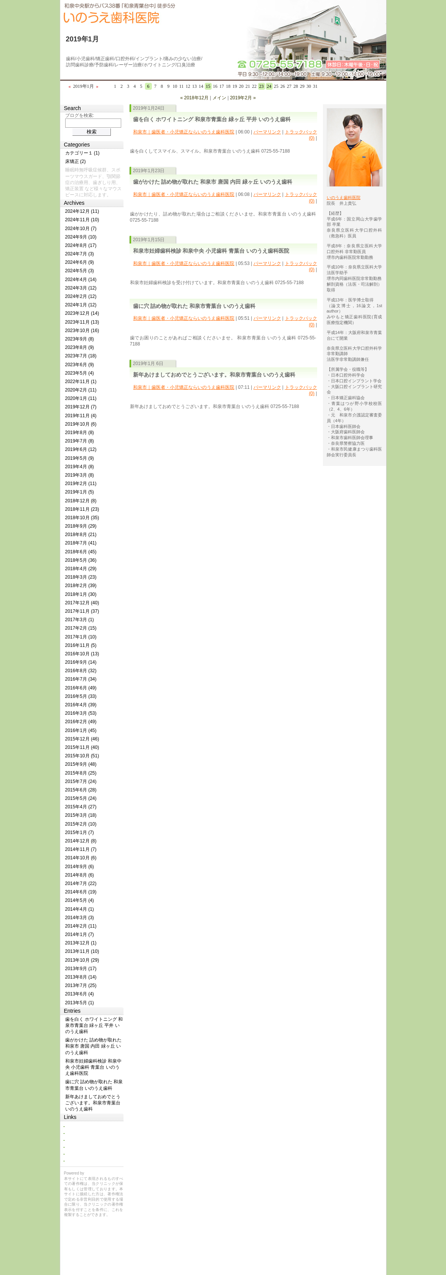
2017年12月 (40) (82, 602)
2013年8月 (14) (81, 977)
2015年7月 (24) (81, 781)
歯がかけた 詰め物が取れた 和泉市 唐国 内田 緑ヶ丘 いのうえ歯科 (212, 182)
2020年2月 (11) (81, 390)
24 (269, 86)
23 (261, 86)
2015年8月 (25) (81, 773)
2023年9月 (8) (79, 339)
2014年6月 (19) (81, 892)
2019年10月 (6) (81, 424)
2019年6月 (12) (81, 449)
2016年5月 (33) (81, 696)
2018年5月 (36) (81, 560)
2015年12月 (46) (82, 739)
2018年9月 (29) (81, 526)
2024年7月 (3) (79, 254)
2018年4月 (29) (81, 568)
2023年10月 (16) (82, 330)
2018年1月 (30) (81, 594)
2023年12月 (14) (82, 313)
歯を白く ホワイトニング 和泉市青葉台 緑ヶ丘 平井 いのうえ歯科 (212, 119)
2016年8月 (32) (81, 670)
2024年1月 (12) (81, 305)
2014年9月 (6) (79, 866)
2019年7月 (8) (79, 441)
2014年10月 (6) (81, 857)
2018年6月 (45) (81, 551)
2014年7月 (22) (81, 883)
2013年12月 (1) (81, 943)
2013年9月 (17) (81, 968)
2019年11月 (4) (81, 415)
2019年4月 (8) (79, 466)
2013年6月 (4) (79, 994)
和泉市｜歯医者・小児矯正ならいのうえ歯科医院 (183, 132)
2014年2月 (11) (81, 926)
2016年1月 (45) (81, 730)
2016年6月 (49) (81, 688)
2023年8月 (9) (79, 347)
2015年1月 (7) (79, 832)
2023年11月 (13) (82, 322)
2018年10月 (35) (82, 517)
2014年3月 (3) (79, 917)
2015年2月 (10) (81, 824)
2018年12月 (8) (81, 500)
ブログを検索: (79, 115)
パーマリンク (267, 132)
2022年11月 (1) (81, 381)
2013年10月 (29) (82, 960)
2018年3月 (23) (81, 577)
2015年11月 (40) (82, 747)
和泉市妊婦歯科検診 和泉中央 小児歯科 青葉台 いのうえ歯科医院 (211, 251)
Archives (74, 203)
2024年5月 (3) (79, 270)
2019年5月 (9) (79, 458)
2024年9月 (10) (81, 237)
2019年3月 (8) (79, 475)
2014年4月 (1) (79, 909)
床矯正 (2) (75, 161)
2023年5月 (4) (79, 373)
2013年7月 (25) (81, 985)
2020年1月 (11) (81, 398)
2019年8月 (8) (79, 432)
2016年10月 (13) (82, 653)
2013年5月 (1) (79, 1002)
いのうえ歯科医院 (343, 197)
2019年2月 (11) (81, 483)
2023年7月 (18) (81, 356)
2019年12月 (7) (81, 407)
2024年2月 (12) (81, 296)
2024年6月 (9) (79, 262)
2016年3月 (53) (81, 713)
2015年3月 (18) (81, 815)
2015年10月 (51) (82, 755)
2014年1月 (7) (79, 934)
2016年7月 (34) (81, 679)
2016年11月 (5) (81, 645)
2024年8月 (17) (81, 245)
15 (208, 86)
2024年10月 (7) (81, 228)
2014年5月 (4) (79, 900)
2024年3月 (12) (81, 288)
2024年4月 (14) (81, 279)
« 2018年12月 (194, 97)
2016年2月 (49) (81, 721)
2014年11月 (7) (81, 849)
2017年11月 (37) (82, 611)
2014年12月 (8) (81, 841)
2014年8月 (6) (79, 875)
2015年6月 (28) (81, 790)
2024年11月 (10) (82, 219)
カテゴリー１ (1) (82, 153)
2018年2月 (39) (81, 585)
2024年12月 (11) (82, 211)
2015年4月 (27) (81, 806)
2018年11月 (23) (82, 509)
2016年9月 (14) (81, 662)
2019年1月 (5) (79, 492)
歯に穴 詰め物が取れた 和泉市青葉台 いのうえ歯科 (194, 306)
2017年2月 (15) (81, 628)
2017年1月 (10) (81, 637)
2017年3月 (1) (79, 619)
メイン (219, 97)
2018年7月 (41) (81, 543)
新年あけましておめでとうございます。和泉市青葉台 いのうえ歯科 (214, 375)
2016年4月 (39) (81, 704)
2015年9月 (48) (81, 764)
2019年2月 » (243, 97)
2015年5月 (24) (81, 798)
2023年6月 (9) (79, 364)
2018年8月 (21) (81, 534)
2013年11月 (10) (82, 951)
